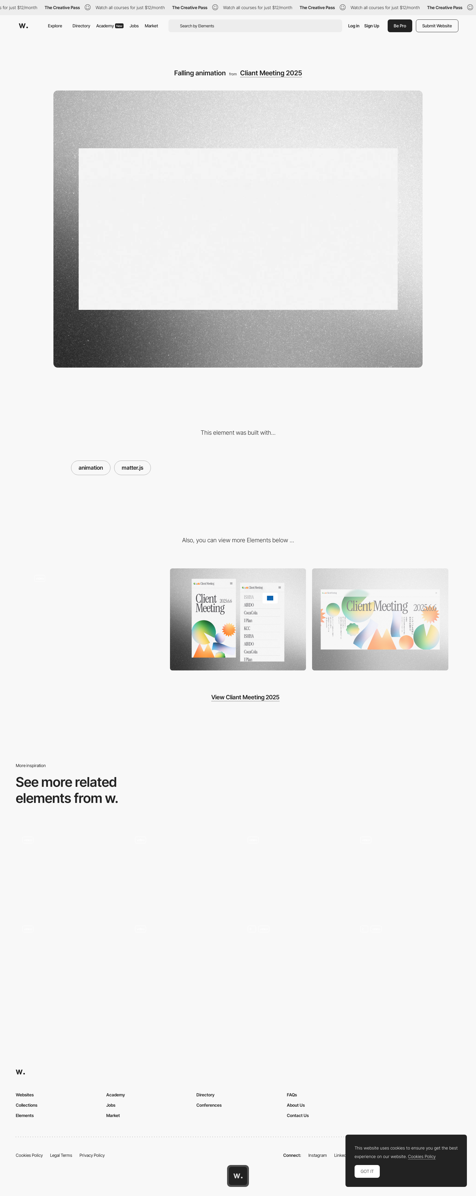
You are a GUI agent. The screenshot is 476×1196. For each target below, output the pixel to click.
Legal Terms (61, 1155)
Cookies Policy (29, 1155)
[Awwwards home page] (238, 1176)
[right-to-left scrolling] (96, 619)
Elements (25, 1115)
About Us (296, 1105)
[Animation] (181, 870)
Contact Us (298, 1115)
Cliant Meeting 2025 (271, 73)
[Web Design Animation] (69, 870)
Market (151, 25)
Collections (26, 1105)
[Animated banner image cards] (407, 870)
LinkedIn (342, 1155)
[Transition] (294, 870)
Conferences (209, 1105)
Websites (25, 1094)
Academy (110, 25)
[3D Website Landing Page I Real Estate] (181, 959)
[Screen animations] (294, 959)
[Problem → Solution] (69, 959)
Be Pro (400, 25)
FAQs (292, 1094)
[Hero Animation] (407, 959)
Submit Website (437, 25)
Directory (81, 25)
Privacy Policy (92, 1155)
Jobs (134, 25)
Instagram (317, 1155)
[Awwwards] (23, 25)
